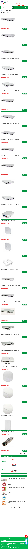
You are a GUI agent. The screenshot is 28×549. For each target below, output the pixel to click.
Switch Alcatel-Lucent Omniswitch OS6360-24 (10, 123)
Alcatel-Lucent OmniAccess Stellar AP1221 (9, 236)
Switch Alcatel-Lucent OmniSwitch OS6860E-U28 (10, 318)
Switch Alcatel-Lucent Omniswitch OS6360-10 (10, 188)
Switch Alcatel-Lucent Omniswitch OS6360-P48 (10, 171)
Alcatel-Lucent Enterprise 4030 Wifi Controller (10, 334)
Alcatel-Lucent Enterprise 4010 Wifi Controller (10, 350)
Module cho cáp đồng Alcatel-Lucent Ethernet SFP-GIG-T (12, 447)
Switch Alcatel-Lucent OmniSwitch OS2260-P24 (10, 42)
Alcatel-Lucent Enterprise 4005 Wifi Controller (10, 366)
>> (26, 453)
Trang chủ (3, 10)
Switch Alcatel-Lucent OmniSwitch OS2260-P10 (10, 74)
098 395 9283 (21, 5)
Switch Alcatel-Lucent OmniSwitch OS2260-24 (10, 25)
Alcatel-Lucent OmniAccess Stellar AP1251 (9, 269)
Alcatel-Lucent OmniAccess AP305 (7, 399)
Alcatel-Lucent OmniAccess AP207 (7, 415)
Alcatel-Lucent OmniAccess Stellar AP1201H (9, 220)
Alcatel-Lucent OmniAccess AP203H (8, 431)
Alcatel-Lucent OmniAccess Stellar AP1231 (9, 253)
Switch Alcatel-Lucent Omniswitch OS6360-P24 (10, 139)
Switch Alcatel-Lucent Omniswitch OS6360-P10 (10, 204)
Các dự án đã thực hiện (8, 476)
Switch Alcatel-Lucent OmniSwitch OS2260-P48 (10, 107)
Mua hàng (25, 28)
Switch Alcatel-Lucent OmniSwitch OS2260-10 (10, 90)
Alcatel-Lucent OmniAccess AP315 (7, 382)
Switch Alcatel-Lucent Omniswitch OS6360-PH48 (10, 301)
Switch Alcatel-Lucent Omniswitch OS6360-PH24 (10, 285)
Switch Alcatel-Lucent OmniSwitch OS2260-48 (10, 58)
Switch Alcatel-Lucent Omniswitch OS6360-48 (10, 155)
